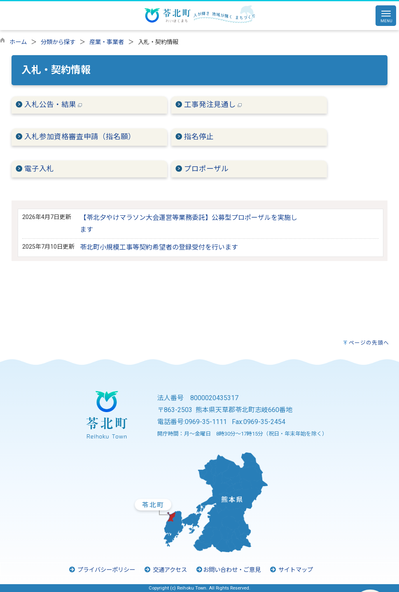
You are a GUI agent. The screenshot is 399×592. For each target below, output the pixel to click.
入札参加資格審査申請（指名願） (79, 137)
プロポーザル (206, 169)
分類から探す (58, 42)
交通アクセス (165, 569)
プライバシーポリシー (101, 569)
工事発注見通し (213, 104)
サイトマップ (291, 569)
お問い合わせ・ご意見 (228, 569)
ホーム (18, 42)
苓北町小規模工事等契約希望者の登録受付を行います (159, 247)
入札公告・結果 (53, 104)
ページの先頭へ (369, 343)
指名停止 (199, 137)
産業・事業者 (106, 42)
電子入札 (39, 169)
